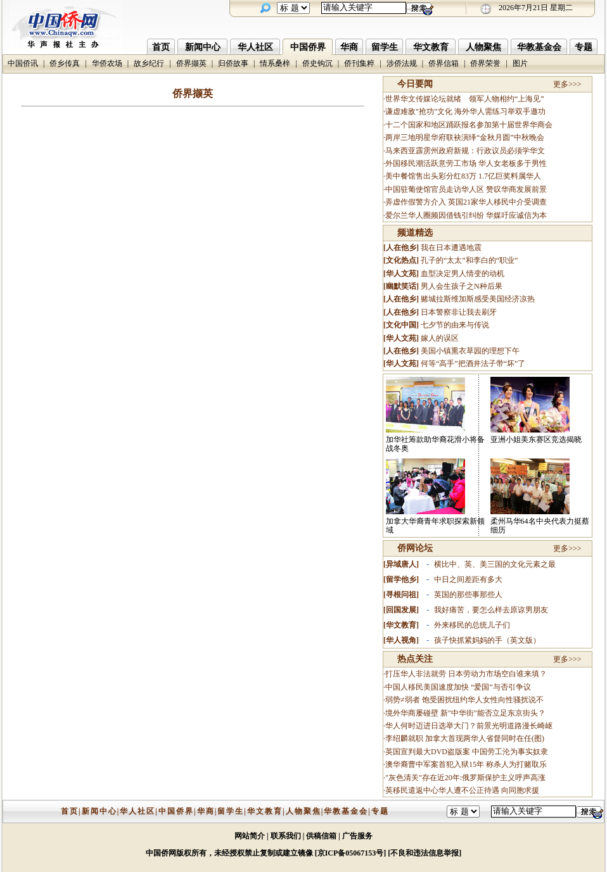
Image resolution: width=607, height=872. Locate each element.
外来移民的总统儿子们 (472, 625)
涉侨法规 (402, 63)
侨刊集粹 (359, 63)
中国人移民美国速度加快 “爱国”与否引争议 (458, 687)
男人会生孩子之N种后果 (461, 286)
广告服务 (357, 835)
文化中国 (401, 324)
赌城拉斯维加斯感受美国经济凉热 (478, 298)
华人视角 (401, 640)
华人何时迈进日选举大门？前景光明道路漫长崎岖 (469, 725)
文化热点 (401, 260)
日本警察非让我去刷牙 (459, 312)
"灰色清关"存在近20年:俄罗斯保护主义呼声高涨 (465, 777)
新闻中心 (202, 47)
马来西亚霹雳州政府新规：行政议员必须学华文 (465, 150)
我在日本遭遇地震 (451, 247)
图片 (520, 63)
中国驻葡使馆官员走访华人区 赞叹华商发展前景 (466, 189)
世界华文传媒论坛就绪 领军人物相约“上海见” (464, 98)
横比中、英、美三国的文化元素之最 (495, 564)
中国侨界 (308, 47)
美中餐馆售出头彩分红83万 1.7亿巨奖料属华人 (463, 176)
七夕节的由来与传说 (455, 324)
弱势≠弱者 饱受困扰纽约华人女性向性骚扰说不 (464, 699)
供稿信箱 (321, 835)
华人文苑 (401, 273)
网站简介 (249, 835)
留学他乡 (401, 579)
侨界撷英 (191, 63)
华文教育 (431, 47)
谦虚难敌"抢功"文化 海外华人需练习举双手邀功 (465, 111)
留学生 (384, 47)
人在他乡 (401, 247)
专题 (583, 47)
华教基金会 (539, 47)
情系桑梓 (275, 63)
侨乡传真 (64, 63)
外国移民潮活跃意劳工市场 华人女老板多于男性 (466, 163)
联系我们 (286, 835)
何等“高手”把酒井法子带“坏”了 (473, 363)
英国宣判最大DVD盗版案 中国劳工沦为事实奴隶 (466, 751)
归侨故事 (233, 63)
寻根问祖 (401, 594)
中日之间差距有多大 (468, 579)
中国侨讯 (23, 63)
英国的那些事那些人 (468, 594)
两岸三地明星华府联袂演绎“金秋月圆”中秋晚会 (464, 137)
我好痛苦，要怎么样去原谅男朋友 (491, 609)
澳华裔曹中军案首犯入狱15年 (434, 764)
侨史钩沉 (317, 63)
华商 (349, 47)
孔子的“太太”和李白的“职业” (469, 260)
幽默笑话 (401, 286)
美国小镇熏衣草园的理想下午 (470, 350)
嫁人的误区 (440, 338)
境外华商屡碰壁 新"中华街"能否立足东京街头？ (465, 713)
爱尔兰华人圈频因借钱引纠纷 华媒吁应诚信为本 (466, 215)
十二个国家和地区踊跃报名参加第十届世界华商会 (469, 124)
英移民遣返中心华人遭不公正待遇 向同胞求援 (462, 790)
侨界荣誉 (485, 63)
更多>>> (567, 84)
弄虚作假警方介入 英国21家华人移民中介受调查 (466, 202)
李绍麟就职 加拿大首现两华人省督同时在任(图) (464, 738)
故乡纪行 (149, 63)
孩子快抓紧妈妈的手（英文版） (487, 640)
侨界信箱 (443, 63)
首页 (161, 47)
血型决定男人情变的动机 (462, 273)
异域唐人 (401, 564)
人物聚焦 (483, 47)
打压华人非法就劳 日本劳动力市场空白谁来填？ (466, 673)
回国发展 (401, 609)
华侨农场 (107, 63)
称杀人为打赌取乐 (516, 764)
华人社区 (255, 47)
